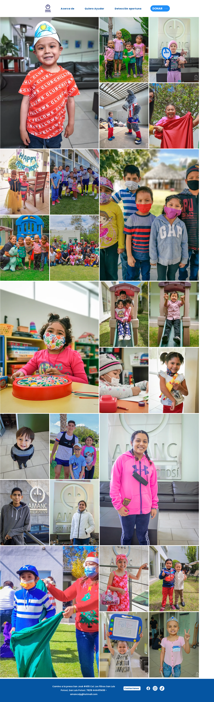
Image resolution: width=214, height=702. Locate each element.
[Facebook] (148, 688)
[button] (67, 8)
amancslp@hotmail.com (83, 694)
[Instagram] (155, 688)
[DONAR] (160, 8)
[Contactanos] (132, 688)
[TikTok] (162, 688)
